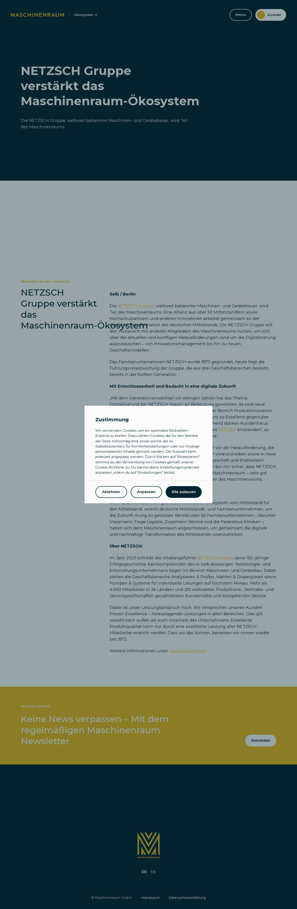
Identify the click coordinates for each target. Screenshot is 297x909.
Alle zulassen (184, 492)
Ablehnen (111, 492)
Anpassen (146, 492)
